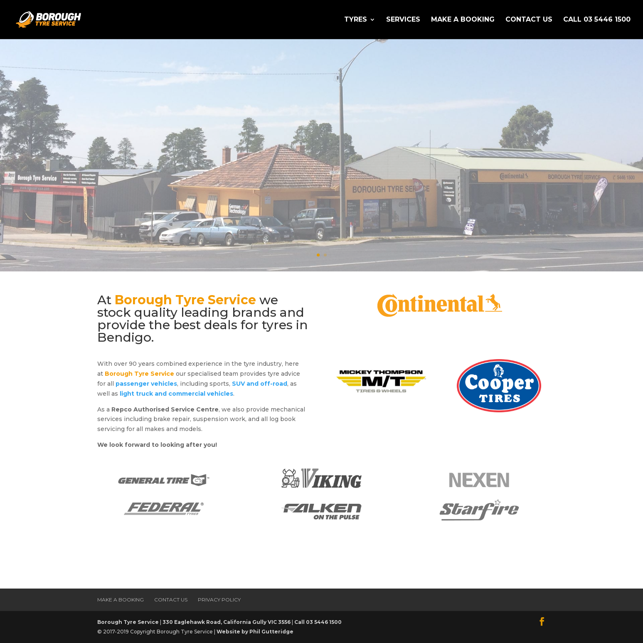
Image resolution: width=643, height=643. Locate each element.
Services (403, 20)
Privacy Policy (219, 599)
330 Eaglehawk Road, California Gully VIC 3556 (227, 622)
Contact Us (528, 20)
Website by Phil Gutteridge (255, 631)
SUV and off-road (259, 383)
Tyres (355, 20)
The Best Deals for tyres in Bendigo (316, 130)
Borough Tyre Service (128, 622)
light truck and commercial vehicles (176, 393)
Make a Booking (463, 20)
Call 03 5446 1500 (597, 20)
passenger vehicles (146, 383)
